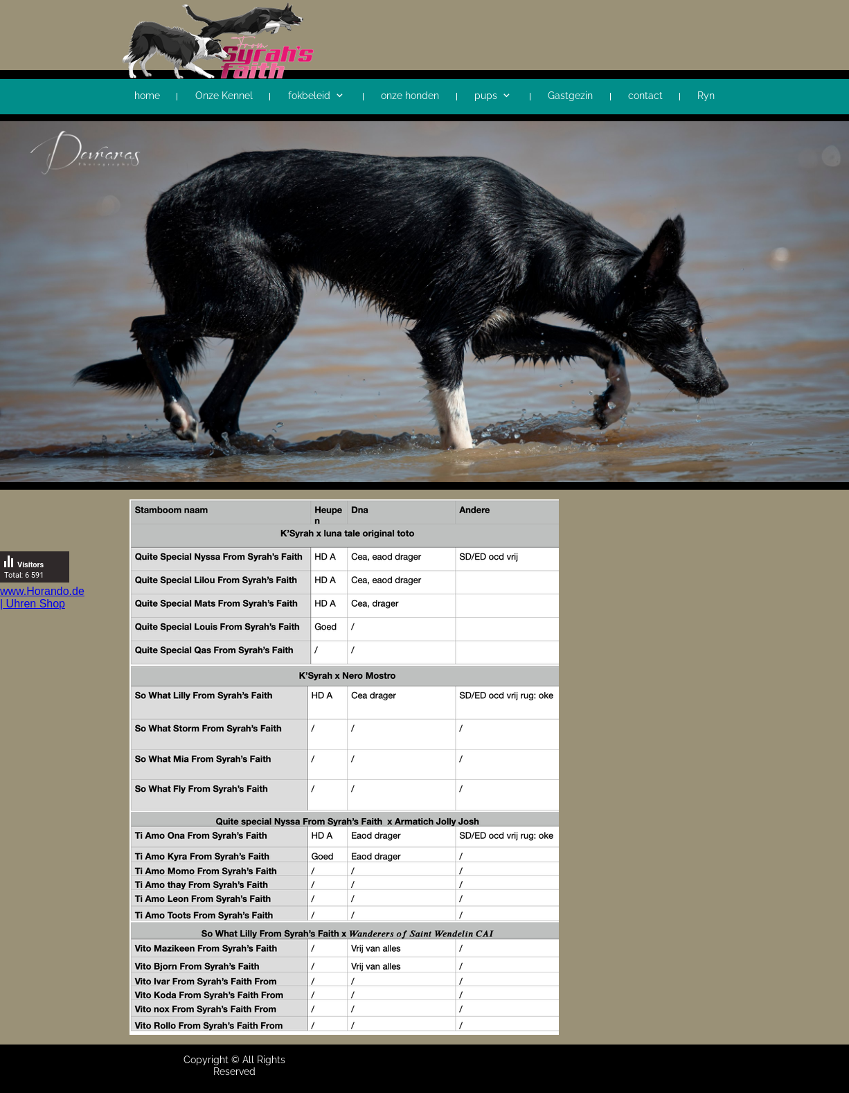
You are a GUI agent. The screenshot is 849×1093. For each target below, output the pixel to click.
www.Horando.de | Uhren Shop (42, 597)
